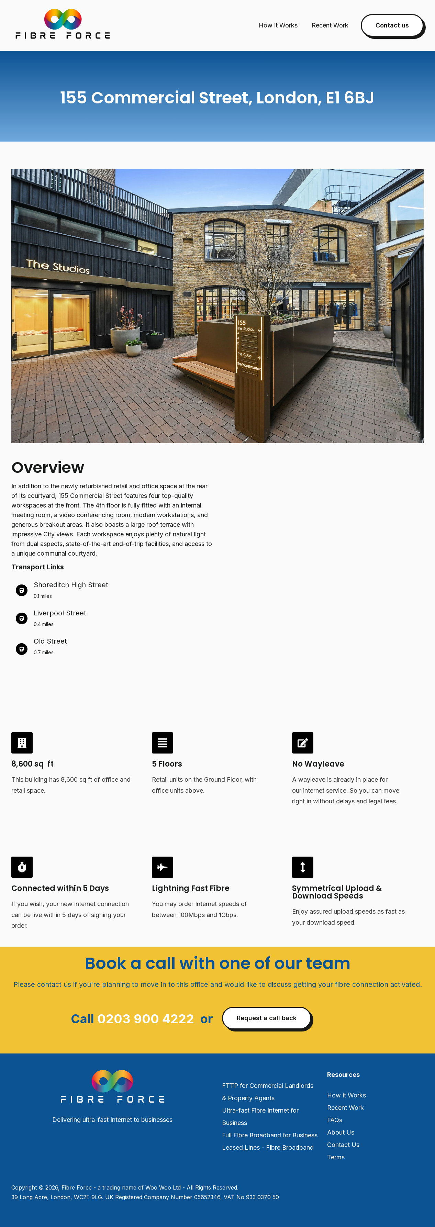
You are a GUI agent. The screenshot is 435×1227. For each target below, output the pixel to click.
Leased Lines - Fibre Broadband (268, 1147)
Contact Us (343, 1144)
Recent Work (330, 25)
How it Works (278, 25)
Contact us (392, 25)
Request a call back (267, 1018)
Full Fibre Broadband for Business (269, 1135)
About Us (340, 1132)
